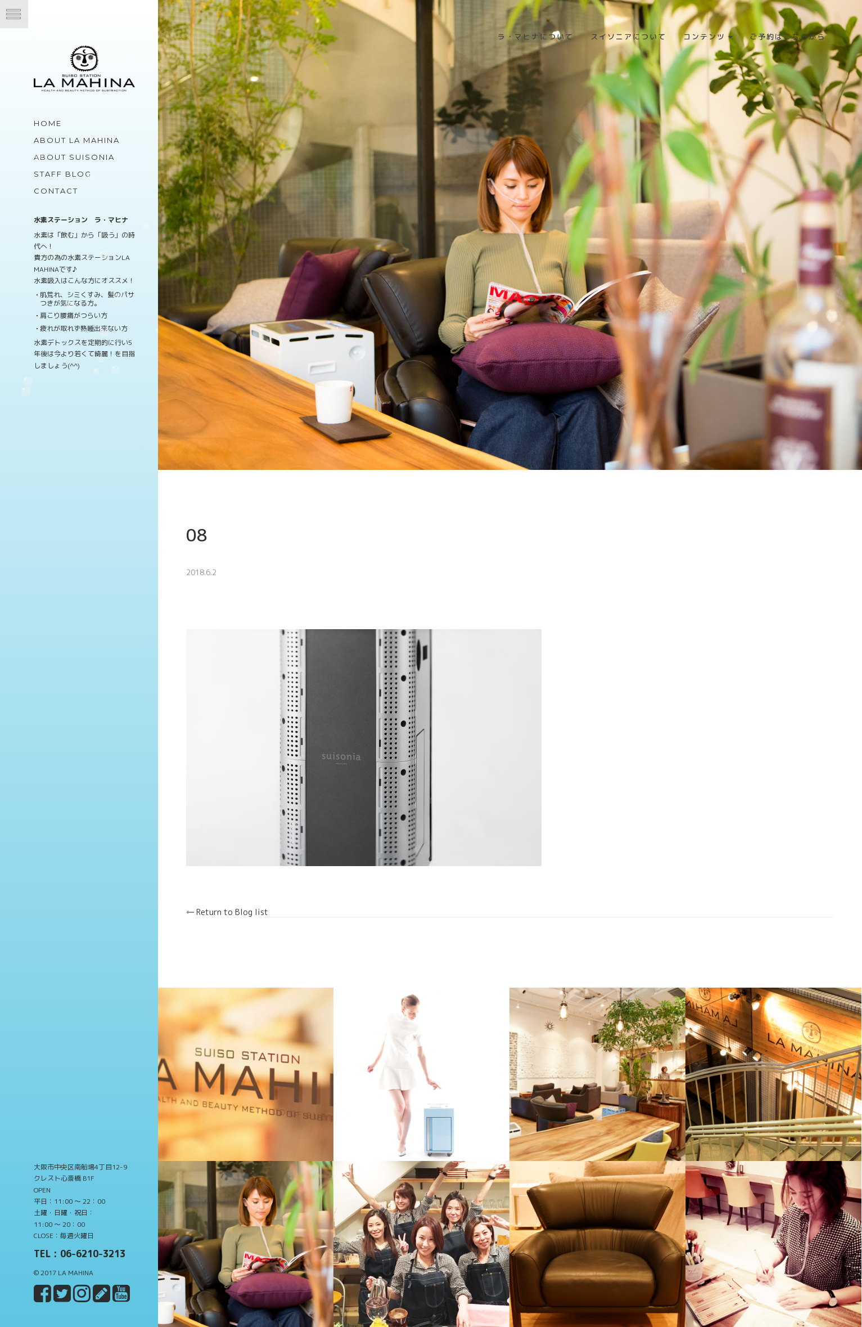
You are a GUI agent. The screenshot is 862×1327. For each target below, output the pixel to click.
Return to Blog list (238, 904)
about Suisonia (74, 157)
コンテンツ (708, 37)
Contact (56, 190)
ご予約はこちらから (787, 37)
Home (48, 123)
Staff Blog (63, 173)
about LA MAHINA (77, 140)
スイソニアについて (628, 37)
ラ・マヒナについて (536, 37)
